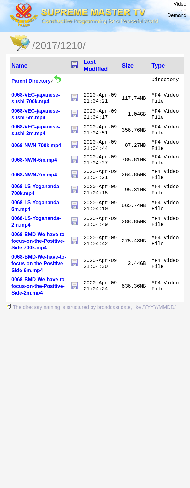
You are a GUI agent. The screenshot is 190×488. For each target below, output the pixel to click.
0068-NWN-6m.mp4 (34, 160)
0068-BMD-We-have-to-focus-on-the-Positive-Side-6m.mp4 (38, 263)
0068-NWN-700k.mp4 (36, 145)
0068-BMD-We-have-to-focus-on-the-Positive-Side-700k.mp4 (38, 241)
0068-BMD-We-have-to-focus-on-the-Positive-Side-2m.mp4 (38, 286)
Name (19, 65)
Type (158, 65)
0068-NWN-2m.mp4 (34, 174)
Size (128, 65)
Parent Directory (31, 81)
